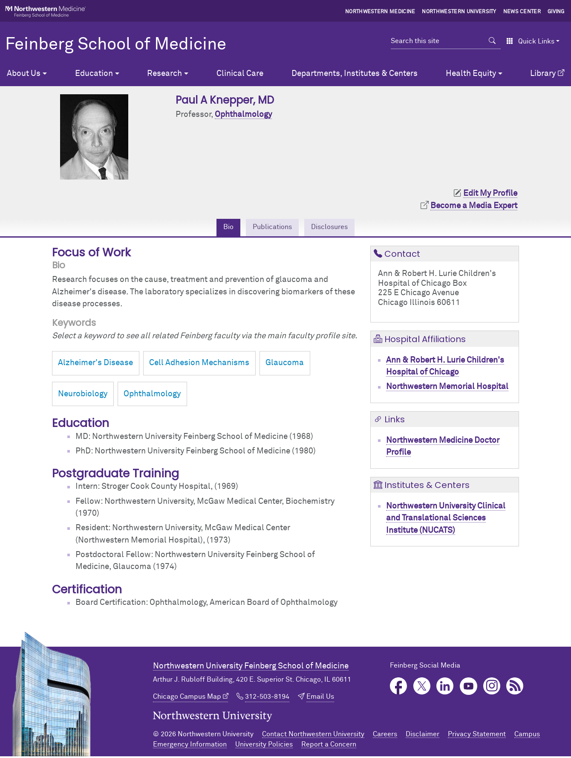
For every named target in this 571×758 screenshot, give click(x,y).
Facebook (398, 688)
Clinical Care (239, 74)
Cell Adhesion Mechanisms (199, 365)
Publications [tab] (269, 228)
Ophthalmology (243, 114)
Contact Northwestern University (313, 735)
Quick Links (530, 41)
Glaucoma (284, 365)
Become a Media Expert (473, 206)
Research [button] (164, 74)
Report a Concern (328, 746)
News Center (522, 12)
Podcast (515, 688)
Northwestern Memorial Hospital (447, 389)
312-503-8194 (267, 698)
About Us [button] (23, 74)
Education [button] (94, 74)
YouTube (468, 688)
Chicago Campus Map (187, 698)
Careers (385, 735)
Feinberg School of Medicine (115, 44)
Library (543, 74)
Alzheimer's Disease (95, 365)
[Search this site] (437, 41)
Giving (556, 12)
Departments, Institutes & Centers (354, 74)
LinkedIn (445, 688)
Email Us (320, 698)
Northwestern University (459, 12)
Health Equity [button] (471, 74)
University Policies (264, 746)
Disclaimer (422, 735)
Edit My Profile (490, 193)
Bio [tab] (220, 228)
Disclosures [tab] (335, 228)
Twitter (422, 688)
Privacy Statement (477, 735)
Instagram (492, 688)
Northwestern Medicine (380, 12)
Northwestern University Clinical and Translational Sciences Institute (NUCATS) (445, 520)
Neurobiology (82, 396)
